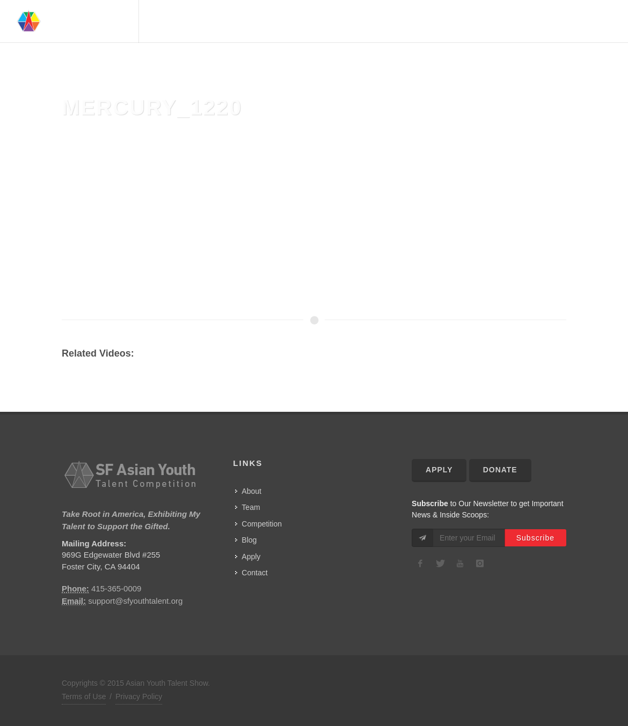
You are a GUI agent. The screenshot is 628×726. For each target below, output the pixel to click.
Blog (249, 540)
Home (340, 21)
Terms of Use (84, 696)
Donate (500, 469)
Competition (498, 21)
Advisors (443, 21)
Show (546, 21)
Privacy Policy (138, 696)
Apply (251, 556)
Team (406, 21)
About (374, 21)
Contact (584, 21)
